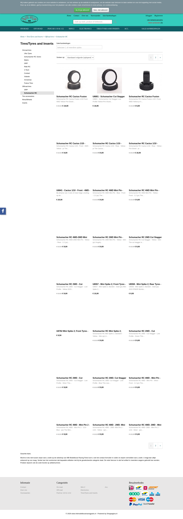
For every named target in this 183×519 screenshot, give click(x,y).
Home (69, 16)
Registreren (159, 16)
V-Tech (26, 70)
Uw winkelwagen (155, 20)
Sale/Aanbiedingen (109, 16)
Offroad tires (49, 37)
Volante (27, 76)
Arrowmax (28, 80)
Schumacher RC (62, 37)
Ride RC (27, 67)
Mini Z (71, 29)
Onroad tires (26, 50)
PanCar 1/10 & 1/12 (56, 29)
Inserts (24, 103)
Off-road (38, 29)
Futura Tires (28, 83)
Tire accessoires (28, 96)
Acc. (127, 29)
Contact (76, 16)
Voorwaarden (95, 16)
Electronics (85, 29)
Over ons (85, 16)
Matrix (26, 60)
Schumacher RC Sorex (32, 57)
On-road (24, 29)
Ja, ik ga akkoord (82, 10)
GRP (26, 63)
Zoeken (115, 22)
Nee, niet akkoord (101, 10)
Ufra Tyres (28, 53)
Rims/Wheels (27, 100)
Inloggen (149, 16)
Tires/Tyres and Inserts (108, 29)
